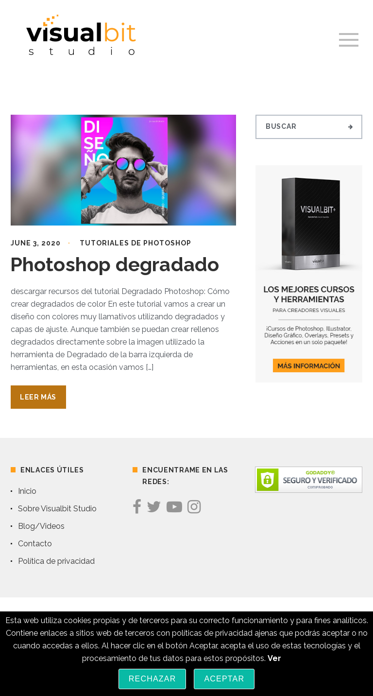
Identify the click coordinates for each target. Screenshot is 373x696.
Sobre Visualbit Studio (57, 508)
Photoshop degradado (114, 264)
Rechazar (152, 679)
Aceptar (224, 679)
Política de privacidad (56, 561)
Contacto (35, 543)
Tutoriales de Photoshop (135, 243)
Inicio (27, 491)
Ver (274, 658)
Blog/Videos (41, 526)
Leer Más (38, 397)
